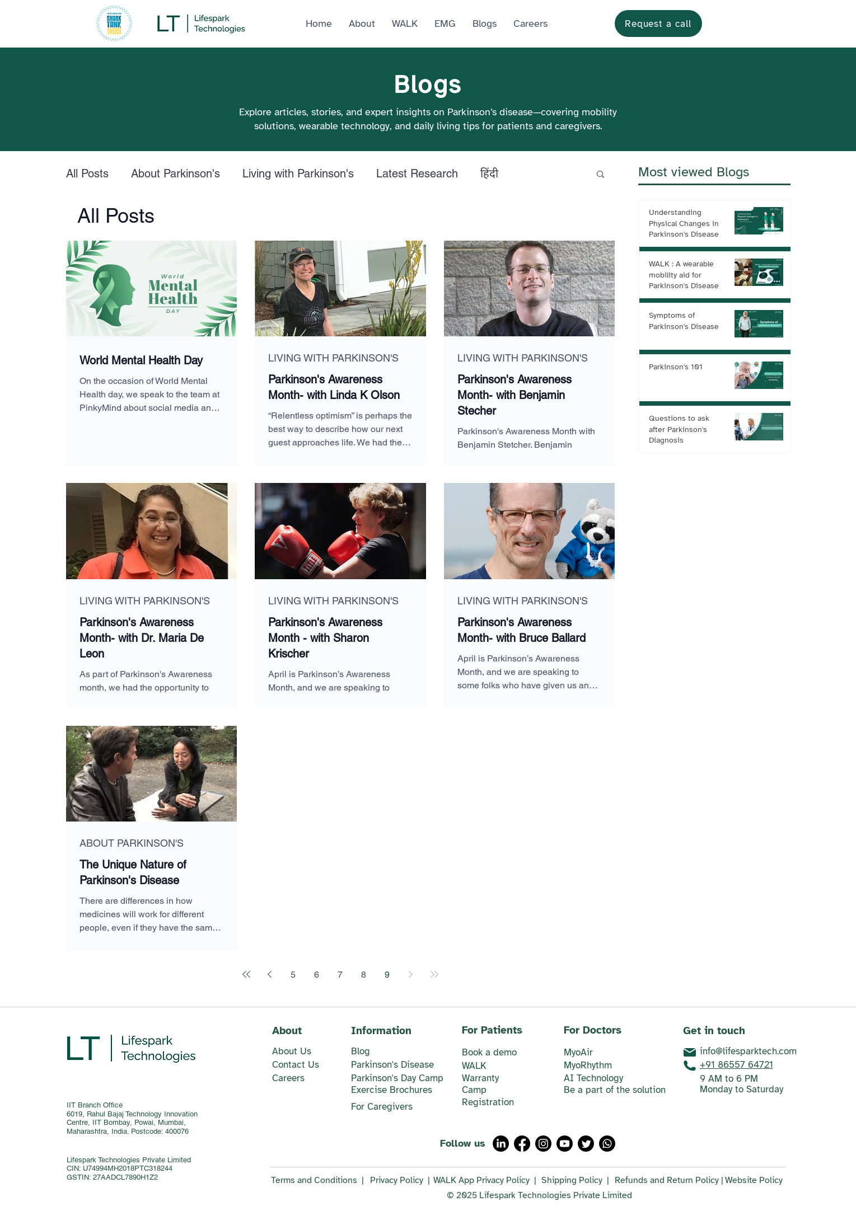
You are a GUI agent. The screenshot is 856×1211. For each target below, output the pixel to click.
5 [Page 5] (293, 974)
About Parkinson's (175, 173)
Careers (288, 1078)
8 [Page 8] (363, 974)
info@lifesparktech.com (748, 1051)
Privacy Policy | (400, 1180)
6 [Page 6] (316, 974)
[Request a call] (658, 23)
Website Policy (754, 1180)
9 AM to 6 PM (729, 1079)
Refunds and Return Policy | (669, 1180)
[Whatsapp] (607, 1143)
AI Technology (593, 1078)
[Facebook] (522, 1143)
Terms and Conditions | (317, 1180)
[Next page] (411, 974)
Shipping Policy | (575, 1180)
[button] (445, 23)
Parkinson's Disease (392, 1065)
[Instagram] (543, 1143)
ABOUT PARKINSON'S (131, 843)
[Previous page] (270, 974)
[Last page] (434, 974)
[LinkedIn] (501, 1143)
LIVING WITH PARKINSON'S (333, 358)
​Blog (360, 1051)
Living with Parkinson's (298, 173)
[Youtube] (564, 1143)
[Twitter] (586, 1143)
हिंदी (489, 173)
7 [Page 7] (340, 974)
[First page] (246, 974)
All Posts (87, 173)
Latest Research (417, 173)
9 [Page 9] (387, 974)
